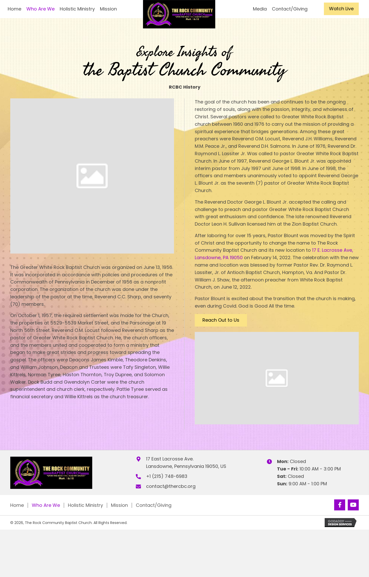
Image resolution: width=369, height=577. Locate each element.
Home (17, 505)
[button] (341, 9)
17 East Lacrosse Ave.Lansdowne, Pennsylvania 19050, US (186, 462)
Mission (119, 505)
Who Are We (46, 505)
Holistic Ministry (85, 505)
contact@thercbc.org (171, 486)
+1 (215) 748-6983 (166, 476)
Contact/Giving (153, 505)
